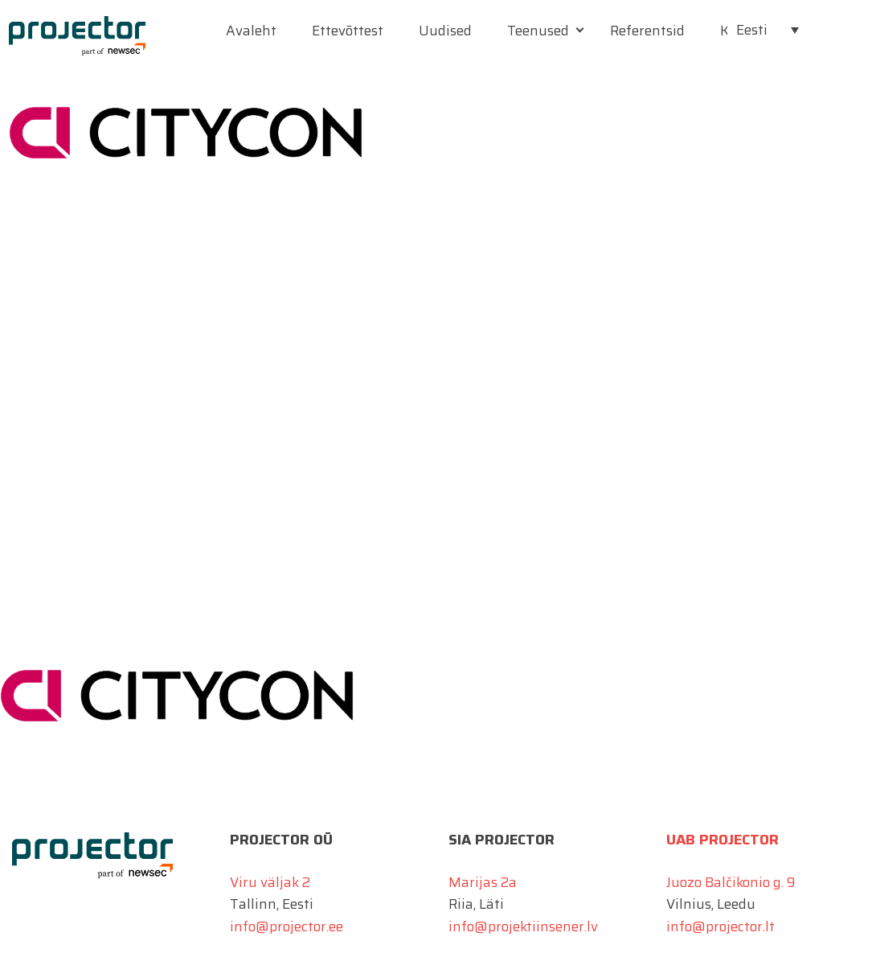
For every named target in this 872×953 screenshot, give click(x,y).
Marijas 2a (482, 882)
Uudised (445, 30)
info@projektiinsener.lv (523, 926)
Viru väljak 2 (270, 882)
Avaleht (251, 30)
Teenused (538, 30)
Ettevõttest (347, 30)
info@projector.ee (286, 926)
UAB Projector (722, 839)
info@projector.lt (720, 926)
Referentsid (647, 30)
